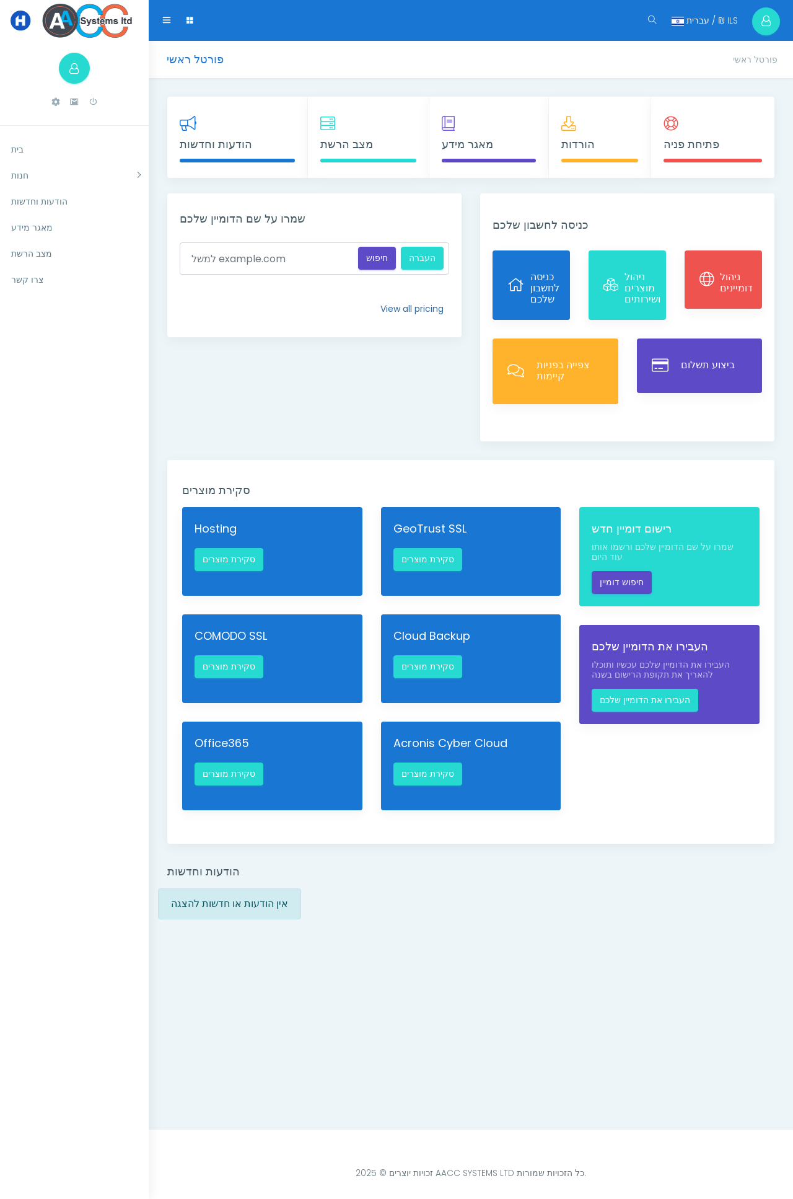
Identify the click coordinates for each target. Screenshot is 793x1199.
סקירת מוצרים (229, 559)
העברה (422, 258)
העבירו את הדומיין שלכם (645, 700)
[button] (56, 102)
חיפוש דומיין (622, 582)
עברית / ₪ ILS (700, 20)
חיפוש (377, 258)
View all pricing (412, 309)
